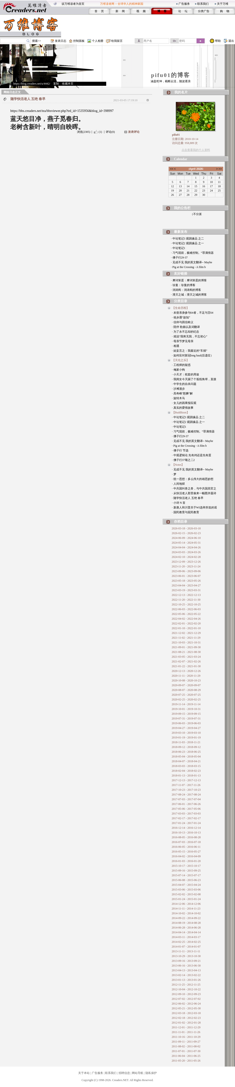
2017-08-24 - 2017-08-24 (186, 794)
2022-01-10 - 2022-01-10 (186, 628)
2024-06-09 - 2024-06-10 (186, 538)
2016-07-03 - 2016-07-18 (186, 842)
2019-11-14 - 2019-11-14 (186, 704)
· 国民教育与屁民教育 (185, 512)
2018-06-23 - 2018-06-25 (186, 751)
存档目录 (180, 521)
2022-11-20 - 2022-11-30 (186, 599)
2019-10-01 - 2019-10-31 (186, 709)
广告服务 (184, 3)
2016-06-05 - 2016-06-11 (186, 846)
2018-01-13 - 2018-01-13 (186, 775)
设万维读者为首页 (73, 3)
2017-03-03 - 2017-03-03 (186, 813)
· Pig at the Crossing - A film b (188, 267)
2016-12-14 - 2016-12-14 (186, 827)
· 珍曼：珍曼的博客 (183, 285)
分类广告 (203, 11)
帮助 (218, 41)
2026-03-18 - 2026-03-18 (186, 528)
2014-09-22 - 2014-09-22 (186, 918)
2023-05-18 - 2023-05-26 (186, 580)
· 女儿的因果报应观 (184, 403)
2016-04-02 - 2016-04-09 (186, 856)
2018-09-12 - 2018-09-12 (186, 747)
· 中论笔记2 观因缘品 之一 (187, 243)
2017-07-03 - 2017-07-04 (186, 799)
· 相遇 (175, 346)
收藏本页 (67, 83)
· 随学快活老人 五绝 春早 (187, 498)
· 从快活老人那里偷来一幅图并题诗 (194, 493)
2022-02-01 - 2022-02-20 (186, 623)
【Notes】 (178, 464)
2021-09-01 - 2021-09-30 (186, 647)
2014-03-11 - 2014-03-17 (186, 937)
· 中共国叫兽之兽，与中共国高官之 (194, 488)
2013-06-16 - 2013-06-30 (186, 965)
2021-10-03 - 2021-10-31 (186, 642)
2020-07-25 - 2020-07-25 (186, 694)
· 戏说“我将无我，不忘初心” (189, 336)
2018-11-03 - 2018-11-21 (186, 742)
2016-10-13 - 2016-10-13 (186, 832)
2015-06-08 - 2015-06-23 (186, 880)
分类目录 (180, 301)
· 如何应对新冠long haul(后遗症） (193, 355)
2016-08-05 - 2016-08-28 (186, 837)
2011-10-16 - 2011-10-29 (186, 1037)
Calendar (180, 159)
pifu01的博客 (170, 75)
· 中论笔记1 (178, 248)
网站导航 (137, 1073)
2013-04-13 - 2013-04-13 (186, 970)
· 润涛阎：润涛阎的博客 (186, 290)
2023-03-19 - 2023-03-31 (186, 590)
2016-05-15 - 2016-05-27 (186, 851)
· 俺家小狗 (178, 369)
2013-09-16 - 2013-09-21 (186, 960)
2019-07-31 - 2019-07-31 (186, 718)
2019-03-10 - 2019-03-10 (186, 732)
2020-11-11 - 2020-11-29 (186, 675)
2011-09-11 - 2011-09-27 (186, 1041)
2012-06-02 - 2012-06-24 (186, 1003)
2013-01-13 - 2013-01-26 (186, 980)
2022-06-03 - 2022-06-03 (186, 609)
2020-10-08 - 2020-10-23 (186, 680)
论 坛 (182, 11)
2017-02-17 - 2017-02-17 (186, 818)
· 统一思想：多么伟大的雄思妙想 (192, 479)
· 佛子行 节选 (180, 450)
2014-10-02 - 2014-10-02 (186, 913)
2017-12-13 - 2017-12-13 (186, 780)
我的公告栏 (182, 208)
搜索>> (36, 41)
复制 (56, 83)
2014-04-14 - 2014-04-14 (186, 932)
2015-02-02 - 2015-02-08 (186, 894)
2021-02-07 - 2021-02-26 (186, 661)
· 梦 (174, 474)
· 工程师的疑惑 (181, 365)
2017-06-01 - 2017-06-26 (186, 804)
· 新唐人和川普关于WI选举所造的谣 (194, 507)
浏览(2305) (83, 132)
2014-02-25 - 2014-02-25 (186, 941)
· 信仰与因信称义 (182, 322)
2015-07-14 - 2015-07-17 (186, 875)
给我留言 (117, 41)
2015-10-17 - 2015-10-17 (186, 865)
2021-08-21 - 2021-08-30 (186, 652)
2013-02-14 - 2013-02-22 (186, 975)
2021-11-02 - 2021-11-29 (186, 637)
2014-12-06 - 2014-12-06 (186, 903)
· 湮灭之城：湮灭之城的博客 (189, 294)
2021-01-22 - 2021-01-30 (186, 666)
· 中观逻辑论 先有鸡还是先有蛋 (191, 455)
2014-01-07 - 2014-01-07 (186, 946)
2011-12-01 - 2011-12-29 (186, 1027)
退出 (231, 41)
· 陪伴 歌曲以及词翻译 (186, 327)
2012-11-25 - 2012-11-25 (186, 984)
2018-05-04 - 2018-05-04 (186, 756)
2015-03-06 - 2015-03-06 (186, 889)
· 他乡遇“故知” (181, 317)
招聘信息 (124, 1073)
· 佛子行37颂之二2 (183, 460)
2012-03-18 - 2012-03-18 (186, 1013)
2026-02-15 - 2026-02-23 (186, 533)
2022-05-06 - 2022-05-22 (186, 614)
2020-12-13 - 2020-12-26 (186, 671)
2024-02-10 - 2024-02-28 (186, 557)
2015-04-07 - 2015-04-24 (186, 884)
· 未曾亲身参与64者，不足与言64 (192, 312)
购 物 (224, 11)
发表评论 (133, 132)
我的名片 (181, 92)
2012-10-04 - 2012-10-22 (186, 989)
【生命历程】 (180, 308)
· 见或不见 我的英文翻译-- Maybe (191, 262)
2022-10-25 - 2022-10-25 (186, 604)
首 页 (99, 11)
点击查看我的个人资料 (196, 150)
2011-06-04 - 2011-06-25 (186, 1056)
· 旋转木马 (178, 398)
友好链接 (180, 273)
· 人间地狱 (178, 483)
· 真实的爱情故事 (182, 407)
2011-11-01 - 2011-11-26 (186, 1032)
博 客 (162, 11)
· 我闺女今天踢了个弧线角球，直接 (194, 379)
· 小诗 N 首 (179, 502)
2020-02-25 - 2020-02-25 (186, 699)
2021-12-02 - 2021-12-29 (186, 633)
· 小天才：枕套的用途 (185, 374)
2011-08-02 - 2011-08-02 (186, 1046)
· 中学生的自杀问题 (184, 384)
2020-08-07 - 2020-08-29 (186, 690)
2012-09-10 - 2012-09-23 (186, 994)
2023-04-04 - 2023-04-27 (186, 585)
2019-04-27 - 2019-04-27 (186, 728)
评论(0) (110, 132)
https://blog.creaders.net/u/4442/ (31, 83)
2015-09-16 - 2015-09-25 (186, 870)
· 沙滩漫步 (178, 388)
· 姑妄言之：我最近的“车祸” (189, 350)
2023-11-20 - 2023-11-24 (186, 566)
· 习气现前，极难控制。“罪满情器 (192, 252)
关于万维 (222, 3)
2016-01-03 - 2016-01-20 (186, 861)
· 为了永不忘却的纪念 (185, 331)
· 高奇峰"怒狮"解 (182, 393)
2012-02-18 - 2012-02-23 (186, 1018)
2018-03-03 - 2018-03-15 (186, 766)
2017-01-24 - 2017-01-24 (186, 823)
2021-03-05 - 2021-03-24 (186, 656)
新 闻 (120, 11)
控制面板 (79, 41)
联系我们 (203, 3)
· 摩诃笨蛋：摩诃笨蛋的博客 (189, 280)
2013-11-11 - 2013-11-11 (186, 951)
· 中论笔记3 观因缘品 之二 (187, 238)
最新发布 (180, 232)
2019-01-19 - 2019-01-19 (186, 737)
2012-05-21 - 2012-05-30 (186, 1008)
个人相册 (97, 41)
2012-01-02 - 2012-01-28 (186, 1022)
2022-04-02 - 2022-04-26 (186, 618)
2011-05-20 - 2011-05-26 (186, 1060)
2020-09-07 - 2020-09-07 (186, 685)
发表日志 (60, 41)
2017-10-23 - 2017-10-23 (186, 789)
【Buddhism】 (180, 412)
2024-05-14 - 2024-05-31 (186, 542)
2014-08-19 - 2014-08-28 (186, 922)
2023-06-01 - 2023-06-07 (186, 576)
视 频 (141, 11)
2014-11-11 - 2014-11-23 (186, 908)
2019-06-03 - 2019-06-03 (186, 723)
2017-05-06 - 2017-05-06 (186, 808)
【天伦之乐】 (180, 360)
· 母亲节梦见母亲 (182, 341)
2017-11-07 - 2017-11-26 (186, 785)
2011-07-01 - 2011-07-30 (186, 1051)
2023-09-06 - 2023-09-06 (186, 571)
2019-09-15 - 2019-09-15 (186, 713)
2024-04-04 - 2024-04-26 (186, 547)
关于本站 (84, 1073)
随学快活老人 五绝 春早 (27, 99)
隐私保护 (151, 1073)
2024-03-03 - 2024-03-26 (186, 552)
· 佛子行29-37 (179, 257)
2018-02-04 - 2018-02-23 (186, 770)
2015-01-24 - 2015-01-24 (186, 899)
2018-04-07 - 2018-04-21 (186, 761)
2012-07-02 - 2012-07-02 (186, 999)
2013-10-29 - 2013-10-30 (186, 956)
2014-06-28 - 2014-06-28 (186, 927)
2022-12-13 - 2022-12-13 (186, 595)
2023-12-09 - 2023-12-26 (186, 561)
